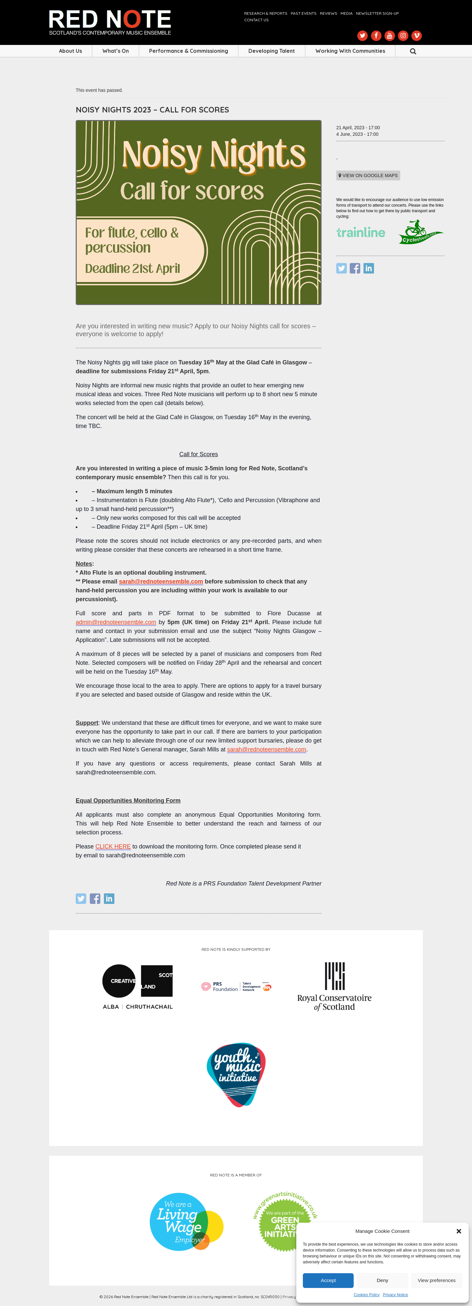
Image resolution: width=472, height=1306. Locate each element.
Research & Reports (265, 13)
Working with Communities (350, 51)
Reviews (328, 13)
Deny (382, 1280)
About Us (70, 51)
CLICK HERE (113, 846)
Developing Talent (271, 51)
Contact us (256, 19)
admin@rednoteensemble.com (116, 622)
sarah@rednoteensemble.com (161, 581)
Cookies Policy (367, 1295)
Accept (328, 1280)
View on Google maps (368, 175)
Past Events (304, 13)
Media (347, 13)
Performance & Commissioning (188, 51)
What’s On (115, 51)
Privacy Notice (395, 1295)
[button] (459, 1231)
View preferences (437, 1280)
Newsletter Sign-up (377, 13)
